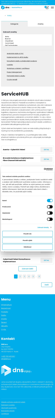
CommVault (27, 43)
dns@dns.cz (6, 359)
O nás (5, 329)
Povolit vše (27, 234)
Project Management (14, 72)
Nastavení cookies (8, 405)
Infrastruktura (6, 305)
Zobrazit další (27, 269)
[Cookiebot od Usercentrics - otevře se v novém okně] (44, 169)
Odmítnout (27, 247)
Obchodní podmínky (10, 408)
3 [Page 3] (24, 276)
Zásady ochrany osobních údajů (14, 402)
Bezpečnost (6, 308)
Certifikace (6, 414)
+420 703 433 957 (8, 356)
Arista (27, 37)
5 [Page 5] (33, 276)
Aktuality (4, 326)
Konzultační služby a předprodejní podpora (22, 61)
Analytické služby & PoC (15, 54)
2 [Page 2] (20, 276)
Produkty (4, 312)
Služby (9, 16)
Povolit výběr (27, 240)
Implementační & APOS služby (17, 57)
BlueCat (27, 39)
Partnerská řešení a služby (16, 76)
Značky (40, 24)
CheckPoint (27, 41)
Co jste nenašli (12, 80)
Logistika (10, 65)
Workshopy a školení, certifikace (18, 68)
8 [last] (39, 276)
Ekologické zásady (9, 411)
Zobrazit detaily (43, 227)
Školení (4, 322)
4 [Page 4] (28, 276)
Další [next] (47, 285)
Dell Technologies (27, 45)
